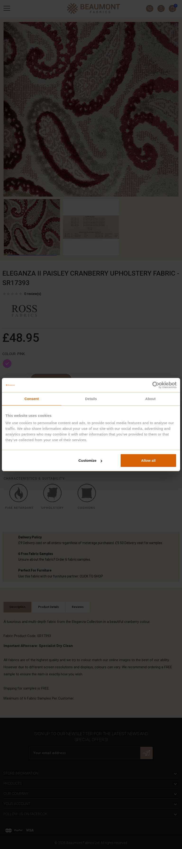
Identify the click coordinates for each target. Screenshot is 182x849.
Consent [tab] (31, 398)
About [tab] (150, 398)
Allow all (148, 460)
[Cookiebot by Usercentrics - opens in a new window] (156, 384)
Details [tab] (91, 398)
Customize (90, 460)
